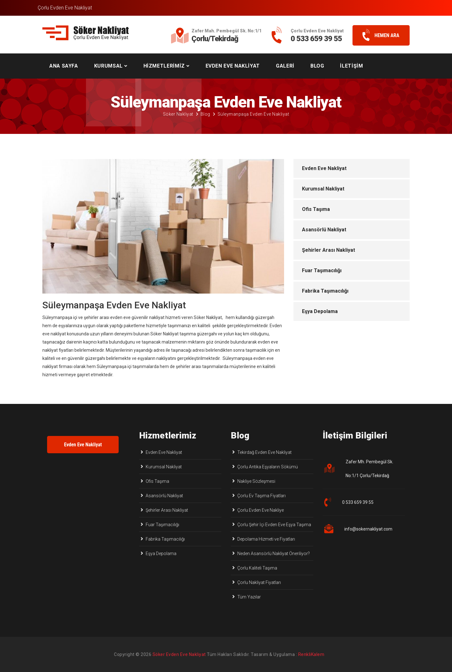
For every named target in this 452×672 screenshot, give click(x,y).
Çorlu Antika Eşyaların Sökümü (267, 466)
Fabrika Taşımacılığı (325, 291)
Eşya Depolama (320, 311)
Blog (205, 114)
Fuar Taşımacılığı (322, 270)
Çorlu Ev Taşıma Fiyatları (261, 495)
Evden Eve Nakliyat (324, 168)
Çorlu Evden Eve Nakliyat (65, 8)
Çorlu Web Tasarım (318, 654)
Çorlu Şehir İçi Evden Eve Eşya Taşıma (274, 524)
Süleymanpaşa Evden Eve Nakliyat (253, 114)
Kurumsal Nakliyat (323, 189)
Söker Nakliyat (178, 114)
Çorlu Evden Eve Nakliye (260, 510)
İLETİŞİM (351, 66)
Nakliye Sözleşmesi (256, 481)
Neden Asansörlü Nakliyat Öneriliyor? (273, 553)
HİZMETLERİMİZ (164, 66)
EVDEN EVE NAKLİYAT (233, 66)
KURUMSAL (108, 66)
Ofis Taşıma (316, 209)
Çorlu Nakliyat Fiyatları (259, 582)
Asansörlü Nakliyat (324, 230)
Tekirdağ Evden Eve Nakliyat (264, 452)
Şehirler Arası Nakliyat (328, 250)
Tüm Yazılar (249, 596)
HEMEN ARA (378, 35)
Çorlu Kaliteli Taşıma (257, 567)
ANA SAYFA (63, 66)
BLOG (317, 66)
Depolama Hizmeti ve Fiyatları (266, 539)
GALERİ (285, 66)
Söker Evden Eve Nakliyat (179, 654)
